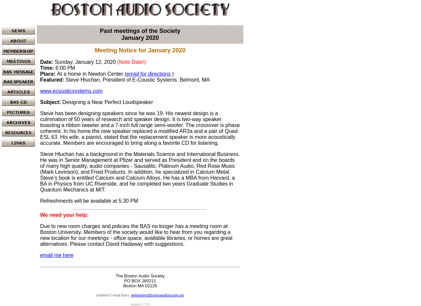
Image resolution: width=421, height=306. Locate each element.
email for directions (148, 74)
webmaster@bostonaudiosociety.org (157, 295)
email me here (56, 255)
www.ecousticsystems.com (71, 91)
